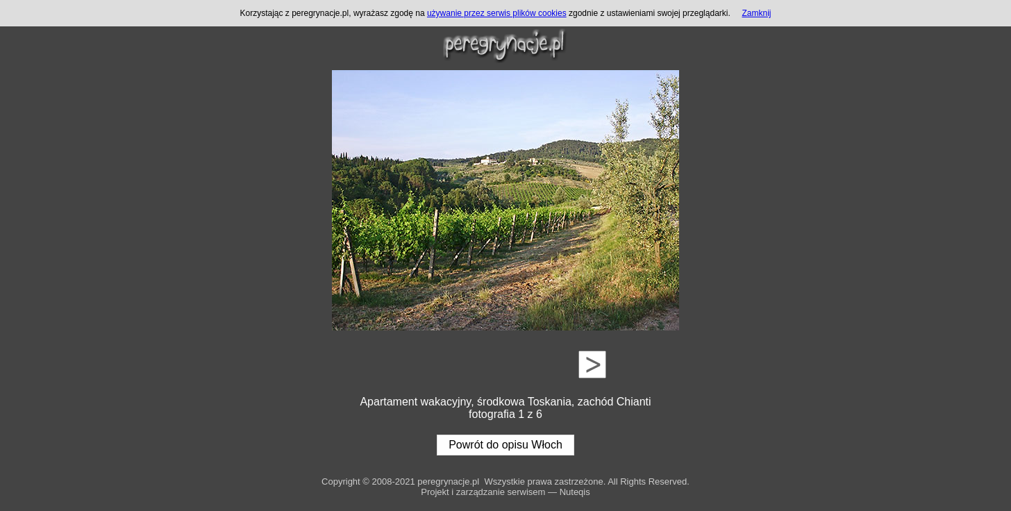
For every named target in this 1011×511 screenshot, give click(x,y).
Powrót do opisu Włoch (505, 445)
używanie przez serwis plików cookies (497, 13)
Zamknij (756, 13)
